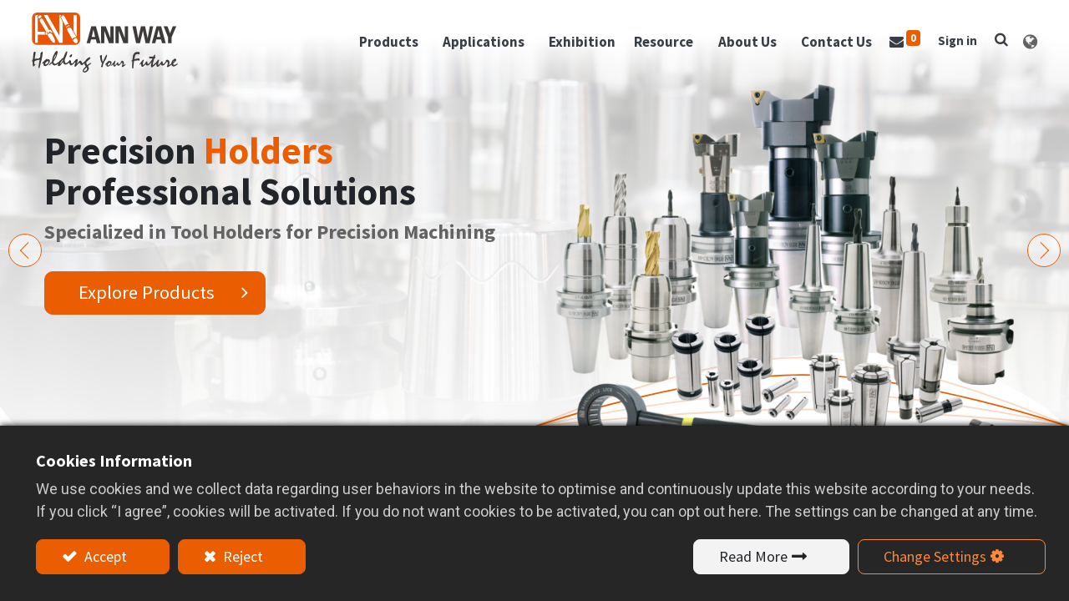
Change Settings (935, 556)
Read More (753, 556)
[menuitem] (578, 46)
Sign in (953, 44)
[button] (997, 42)
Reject (241, 556)
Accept (104, 556)
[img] (25, 250)
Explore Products (147, 292)
